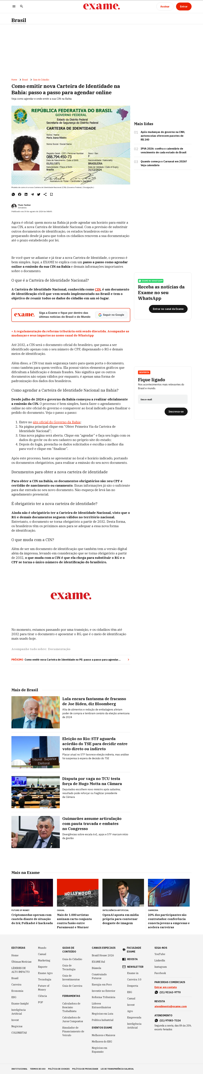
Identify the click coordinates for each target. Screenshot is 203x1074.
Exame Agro (45, 973)
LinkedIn (159, 960)
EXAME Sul (98, 961)
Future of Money (43, 987)
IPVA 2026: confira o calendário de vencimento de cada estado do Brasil (163, 150)
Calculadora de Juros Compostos (72, 1019)
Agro (130, 1011)
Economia (17, 990)
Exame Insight (20, 1003)
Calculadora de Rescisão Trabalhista (71, 1007)
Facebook (160, 973)
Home (14, 79)
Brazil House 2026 (103, 955)
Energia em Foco (102, 984)
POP (40, 1002)
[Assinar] (165, 6)
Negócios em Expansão (99, 1049)
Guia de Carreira (72, 985)
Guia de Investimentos (71, 977)
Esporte (42, 966)
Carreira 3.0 (134, 979)
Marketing (44, 960)
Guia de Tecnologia (68, 967)
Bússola (96, 968)
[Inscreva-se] (176, 412)
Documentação (59, 649)
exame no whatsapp (151, 281)
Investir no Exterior (103, 990)
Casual (42, 954)
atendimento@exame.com (170, 1006)
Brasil (18, 20)
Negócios (16, 1026)
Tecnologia (44, 979)
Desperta (144, 372)
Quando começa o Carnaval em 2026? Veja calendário (164, 163)
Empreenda (134, 1017)
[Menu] (13, 6)
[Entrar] (184, 6)
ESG (13, 997)
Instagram (160, 966)
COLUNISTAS (19, 1032)
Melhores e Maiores (103, 1035)
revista (132, 959)
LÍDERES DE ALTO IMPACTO (20, 969)
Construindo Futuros (99, 976)
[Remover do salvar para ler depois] (51, 194)
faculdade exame (134, 949)
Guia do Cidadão (41, 79)
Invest (15, 1020)
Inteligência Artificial (18, 1011)
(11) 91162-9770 (170, 992)
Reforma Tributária (103, 997)
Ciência (42, 995)
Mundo (42, 947)
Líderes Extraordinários (101, 1005)
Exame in (132, 973)
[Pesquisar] (21, 6)
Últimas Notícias (21, 961)
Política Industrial (102, 1020)
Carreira (16, 984)
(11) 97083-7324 (170, 1020)
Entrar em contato (165, 987)
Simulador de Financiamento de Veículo (73, 1031)
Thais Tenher (24, 205)
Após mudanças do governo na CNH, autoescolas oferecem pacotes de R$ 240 (163, 135)
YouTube (159, 954)
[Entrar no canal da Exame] (168, 309)
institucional (19, 1069)
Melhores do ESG (102, 1041)
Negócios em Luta (102, 1013)
